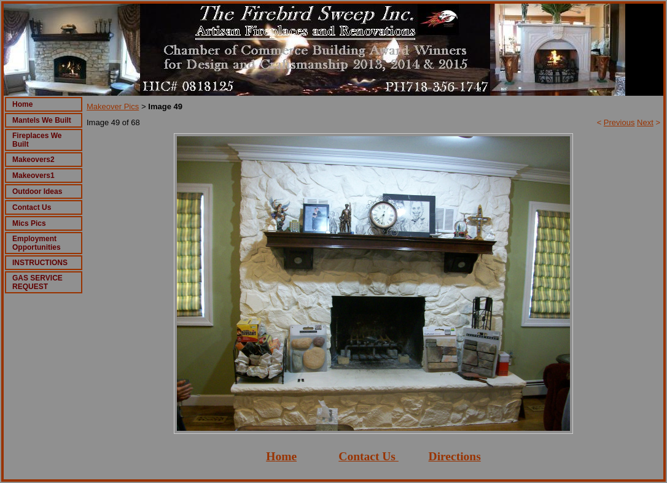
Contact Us (31, 207)
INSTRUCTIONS (40, 262)
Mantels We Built (41, 120)
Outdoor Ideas (37, 191)
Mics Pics (29, 223)
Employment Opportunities (36, 243)
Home (22, 104)
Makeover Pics (113, 106)
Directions (455, 456)
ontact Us (371, 456)
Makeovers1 (33, 175)
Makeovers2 (33, 159)
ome (286, 456)
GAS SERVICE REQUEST (37, 282)
